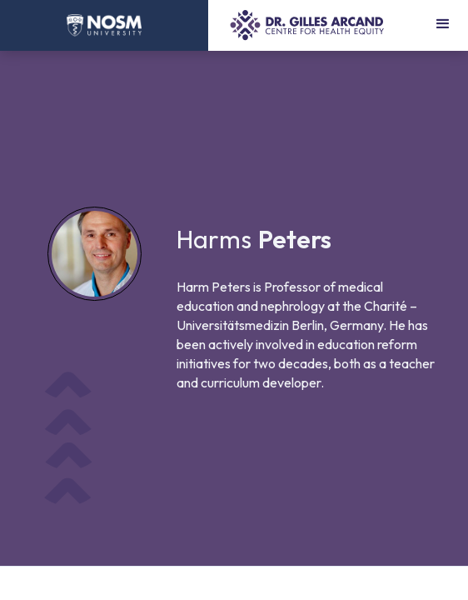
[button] (442, 25)
